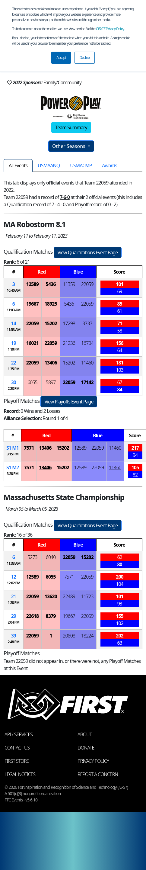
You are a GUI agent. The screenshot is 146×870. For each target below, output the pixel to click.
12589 (32, 284)
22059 (87, 284)
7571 (29, 448)
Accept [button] (61, 58)
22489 (69, 596)
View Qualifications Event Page (88, 252)
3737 (87, 323)
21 (13, 596)
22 (13, 362)
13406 (50, 362)
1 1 (12, 448)
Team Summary (71, 127)
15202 (50, 323)
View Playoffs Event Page (68, 401)
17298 (69, 323)
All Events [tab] (18, 165)
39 (13, 635)
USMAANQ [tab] (49, 165)
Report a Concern (98, 774)
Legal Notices (20, 774)
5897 (51, 382)
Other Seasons (69, 146)
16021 (32, 343)
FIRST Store (17, 761)
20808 (69, 635)
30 (13, 382)
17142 (87, 382)
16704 (87, 343)
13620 (50, 596)
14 (13, 323)
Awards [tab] (109, 165)
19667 (32, 303)
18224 (87, 635)
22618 (32, 616)
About (85, 734)
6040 (51, 557)
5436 (51, 284)
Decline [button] (85, 58)
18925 (50, 303)
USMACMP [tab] (81, 165)
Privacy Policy (110, 29)
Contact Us (17, 747)
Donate (86, 747)
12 (13, 576)
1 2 (12, 467)
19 (13, 343)
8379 (51, 616)
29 (13, 616)
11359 (69, 284)
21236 (69, 343)
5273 (32, 557)
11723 (87, 596)
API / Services (19, 734)
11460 (87, 362)
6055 (32, 382)
